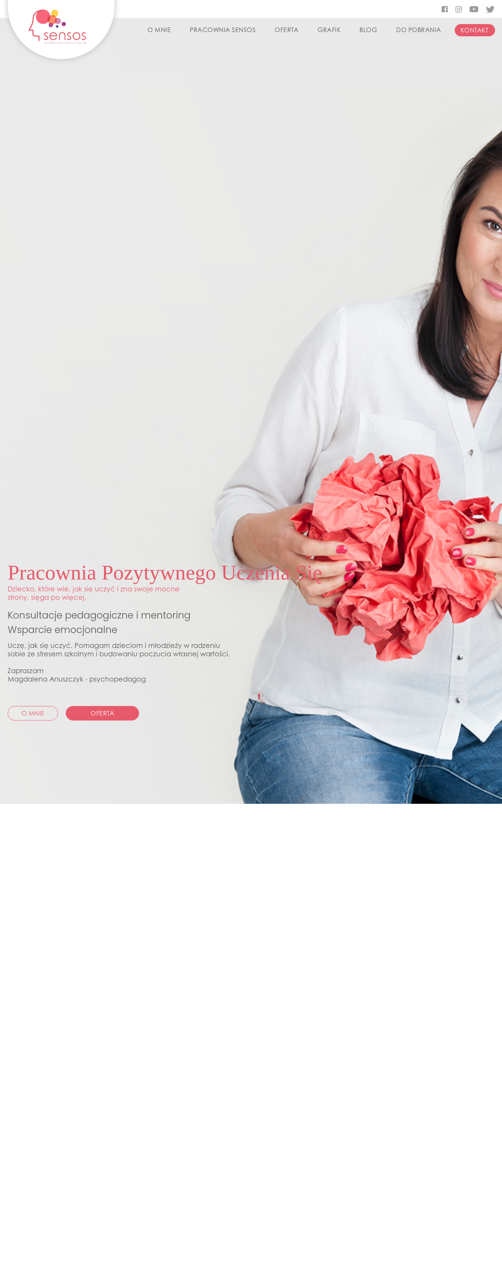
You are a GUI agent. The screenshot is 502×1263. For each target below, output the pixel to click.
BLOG (368, 30)
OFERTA (286, 30)
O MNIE (159, 30)
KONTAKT (475, 30)
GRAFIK (328, 30)
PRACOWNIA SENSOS (223, 30)
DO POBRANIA (418, 30)
